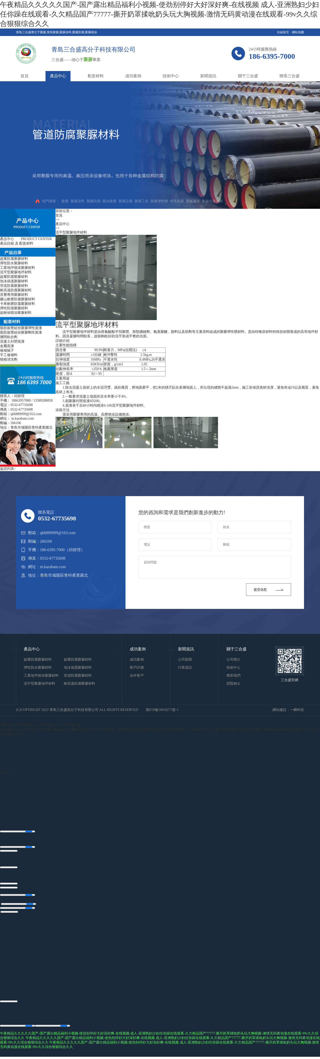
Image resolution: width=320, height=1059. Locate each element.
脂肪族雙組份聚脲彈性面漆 (21, 328)
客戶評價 (137, 667)
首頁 (24, 76)
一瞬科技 (297, 710)
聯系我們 (233, 675)
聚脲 (65, 201)
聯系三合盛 (290, 76)
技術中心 (171, 76)
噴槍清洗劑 (9, 359)
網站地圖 (298, 32)
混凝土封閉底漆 (12, 341)
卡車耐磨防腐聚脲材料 (17, 304)
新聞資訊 (208, 76)
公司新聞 (185, 659)
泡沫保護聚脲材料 (14, 281)
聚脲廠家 (193, 201)
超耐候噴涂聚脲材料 (16, 313)
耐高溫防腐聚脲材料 (16, 290)
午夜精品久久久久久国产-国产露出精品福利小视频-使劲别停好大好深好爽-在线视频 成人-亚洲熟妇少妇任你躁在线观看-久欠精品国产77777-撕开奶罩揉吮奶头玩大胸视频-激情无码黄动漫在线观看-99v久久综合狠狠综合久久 (159, 14)
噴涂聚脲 (109, 201)
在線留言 (283, 32)
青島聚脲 (177, 201)
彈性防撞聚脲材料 (14, 308)
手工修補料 (9, 355)
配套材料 (96, 76)
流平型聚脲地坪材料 (16, 272)
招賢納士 (233, 683)
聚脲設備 (125, 201)
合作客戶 (137, 675)
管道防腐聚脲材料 (14, 286)
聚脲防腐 (93, 201)
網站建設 (279, 710)
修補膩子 (7, 350)
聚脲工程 (141, 201)
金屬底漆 (7, 346)
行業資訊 (185, 667)
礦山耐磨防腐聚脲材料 (17, 299)
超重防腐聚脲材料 (14, 259)
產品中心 (58, 76)
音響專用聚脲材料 (14, 295)
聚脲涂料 (77, 201)
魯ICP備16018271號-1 (162, 710)
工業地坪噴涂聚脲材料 (17, 268)
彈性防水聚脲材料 (14, 263)
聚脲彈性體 (159, 201)
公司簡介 (233, 659)
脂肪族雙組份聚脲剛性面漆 (21, 332)
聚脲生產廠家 (212, 201)
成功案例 (133, 76)
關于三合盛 (248, 76)
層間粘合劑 (9, 337)
